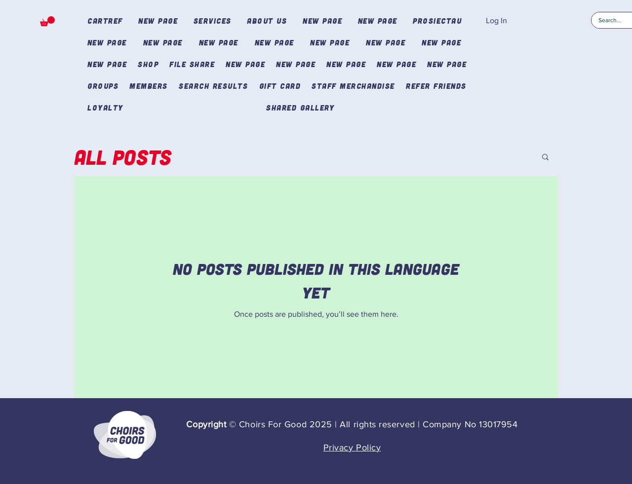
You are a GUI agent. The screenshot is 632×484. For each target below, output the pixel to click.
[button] (47, 21)
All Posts (122, 157)
